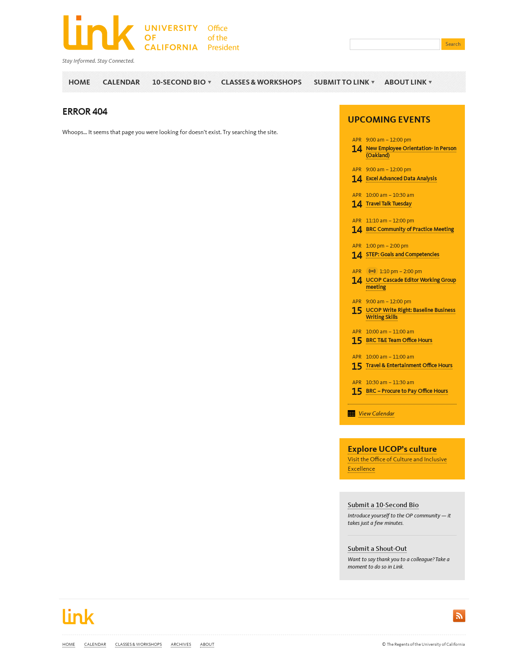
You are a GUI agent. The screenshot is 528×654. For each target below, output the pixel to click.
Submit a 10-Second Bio (383, 505)
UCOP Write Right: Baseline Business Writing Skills (410, 314)
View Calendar (376, 413)
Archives (181, 644)
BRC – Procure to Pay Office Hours (407, 390)
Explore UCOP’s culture (392, 449)
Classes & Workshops (261, 82)
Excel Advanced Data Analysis (401, 178)
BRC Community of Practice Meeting (410, 229)
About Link (407, 82)
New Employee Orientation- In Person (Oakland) (411, 152)
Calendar (121, 82)
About (207, 644)
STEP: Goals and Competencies (402, 254)
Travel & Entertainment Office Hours (409, 365)
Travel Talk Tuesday (389, 203)
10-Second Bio (180, 82)
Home (79, 82)
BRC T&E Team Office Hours (399, 340)
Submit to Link (343, 82)
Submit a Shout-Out (377, 548)
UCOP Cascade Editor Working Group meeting (411, 283)
